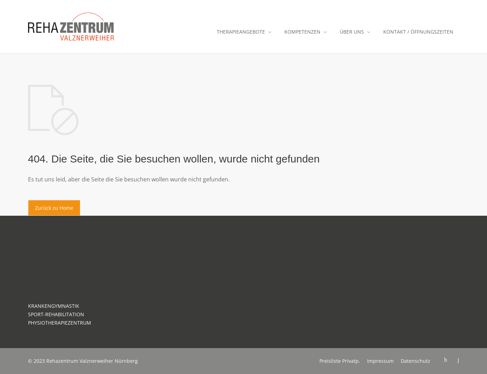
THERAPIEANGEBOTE (241, 31)
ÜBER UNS (352, 31)
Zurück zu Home (54, 208)
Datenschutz (415, 361)
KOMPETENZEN (302, 31)
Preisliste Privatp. (339, 361)
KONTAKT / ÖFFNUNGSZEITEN (418, 31)
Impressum (380, 361)
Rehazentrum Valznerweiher (79, 361)
